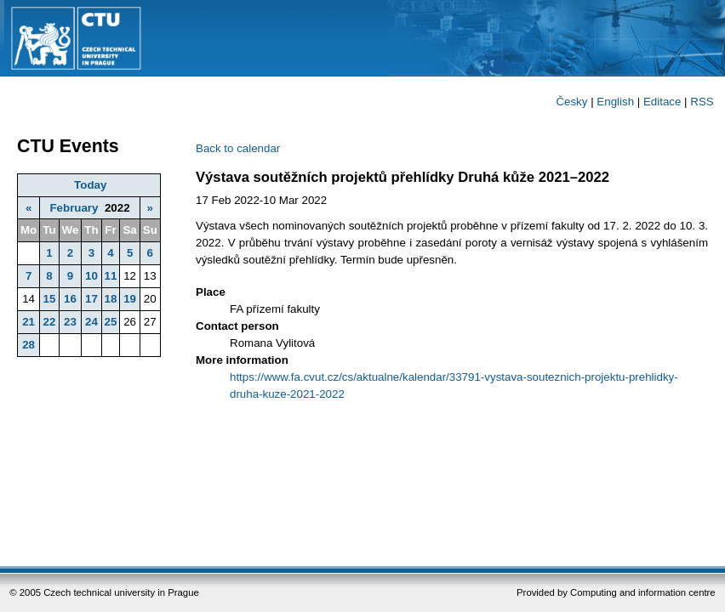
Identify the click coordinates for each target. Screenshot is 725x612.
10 (91, 275)
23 (70, 321)
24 (91, 321)
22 (49, 321)
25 (111, 321)
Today (90, 184)
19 (129, 298)
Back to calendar (238, 148)
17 (91, 298)
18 (111, 298)
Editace (662, 101)
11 (111, 275)
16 (70, 298)
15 (49, 298)
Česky (571, 101)
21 (28, 321)
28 (28, 344)
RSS (701, 101)
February (73, 207)
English (615, 101)
